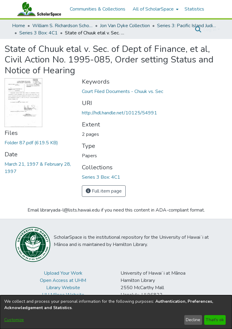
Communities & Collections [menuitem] (97, 9)
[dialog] (116, 312)
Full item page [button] (104, 191)
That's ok (215, 320)
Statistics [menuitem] (194, 9)
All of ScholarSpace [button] (153, 9)
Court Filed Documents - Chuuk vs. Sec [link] (122, 91)
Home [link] (18, 25)
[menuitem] (155, 9)
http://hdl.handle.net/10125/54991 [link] (119, 113)
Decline (193, 320)
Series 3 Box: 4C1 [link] (38, 33)
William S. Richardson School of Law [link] (62, 25)
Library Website (63, 287)
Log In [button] (210, 29)
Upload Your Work (63, 273)
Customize (14, 320)
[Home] (38, 9)
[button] (198, 29)
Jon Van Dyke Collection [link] (125, 25)
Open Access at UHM (63, 280)
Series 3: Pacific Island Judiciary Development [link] (187, 25)
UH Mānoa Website (63, 295)
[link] (31, 142)
